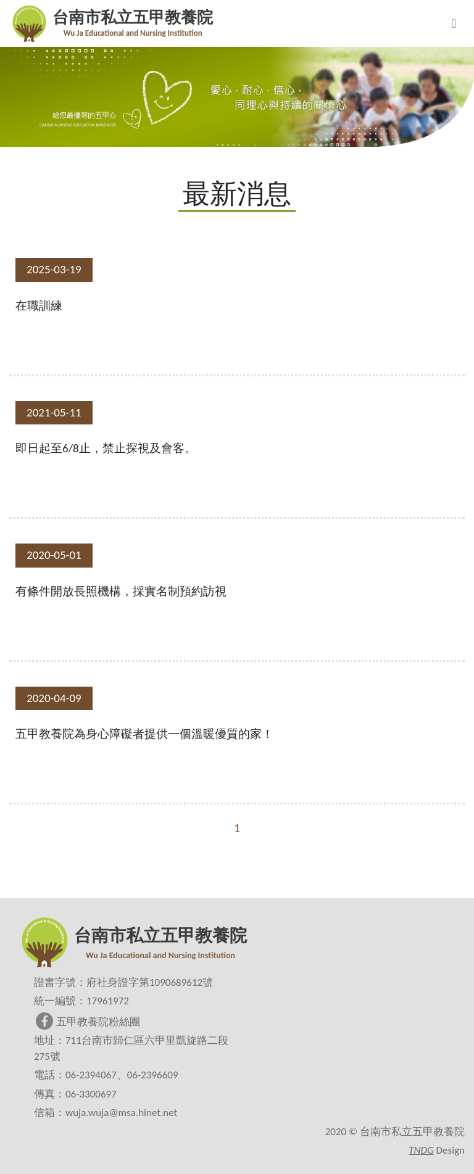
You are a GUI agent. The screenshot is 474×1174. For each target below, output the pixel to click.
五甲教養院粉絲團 (88, 1021)
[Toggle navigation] (454, 23)
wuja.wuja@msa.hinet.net (121, 1112)
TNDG (421, 1150)
